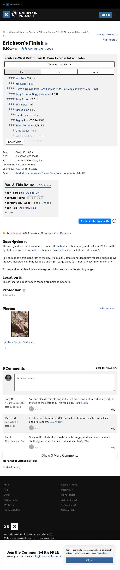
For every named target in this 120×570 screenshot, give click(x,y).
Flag (113, 409)
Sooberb (60, 246)
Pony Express (23, 99)
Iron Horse (21, 104)
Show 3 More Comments (60, 455)
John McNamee (33, 173)
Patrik (8, 437)
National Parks (68, 509)
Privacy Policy (102, 553)
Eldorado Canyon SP (49, 32)
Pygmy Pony (23, 120)
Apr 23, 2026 (81, 402)
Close (89, 560)
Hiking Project (68, 494)
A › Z (96, 71)
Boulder (32, 32)
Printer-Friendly (12, 467)
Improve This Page (107, 34)
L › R (22, 71)
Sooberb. (65, 281)
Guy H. (19, 168)
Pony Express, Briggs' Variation (33, 94)
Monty (59, 173)
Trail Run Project (69, 500)
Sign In (105, 14)
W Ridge (65, 32)
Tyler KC (81, 173)
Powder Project (68, 505)
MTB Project (67, 489)
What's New (9, 505)
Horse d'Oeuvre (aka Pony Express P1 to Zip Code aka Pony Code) (53, 88)
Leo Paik (20, 173)
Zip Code (21, 83)
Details (65, 233)
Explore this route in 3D (95, 221)
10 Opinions (44, 185)
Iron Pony (21, 78)
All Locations (9, 32)
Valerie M (10, 418)
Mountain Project (69, 484)
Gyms (6, 494)
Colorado (21, 32)
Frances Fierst (48, 173)
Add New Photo (108, 308)
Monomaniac (69, 173)
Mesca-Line (22, 109)
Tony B (9, 398)
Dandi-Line (22, 114)
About (6, 484)
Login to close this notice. (48, 556)
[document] (89, 555)
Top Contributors (12, 509)
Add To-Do (32, 192)
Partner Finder (11, 500)
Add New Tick (27, 207)
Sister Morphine (25, 125)
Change (46, 202)
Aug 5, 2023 (83, 441)
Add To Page (110, 39)
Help (6, 489)
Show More (14, 141)
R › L (59, 71)
